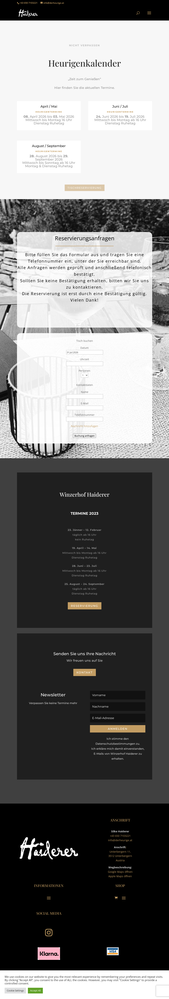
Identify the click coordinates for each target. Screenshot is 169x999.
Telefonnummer (85, 415)
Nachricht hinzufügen (84, 426)
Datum (84, 348)
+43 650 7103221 (120, 836)
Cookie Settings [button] (15, 990)
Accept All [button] (35, 990)
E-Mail (84, 403)
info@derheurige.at (120, 840)
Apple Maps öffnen (120, 876)
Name (84, 392)
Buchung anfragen (84, 435)
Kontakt (84, 672)
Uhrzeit (84, 359)
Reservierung (84, 606)
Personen (84, 370)
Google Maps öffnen (120, 872)
